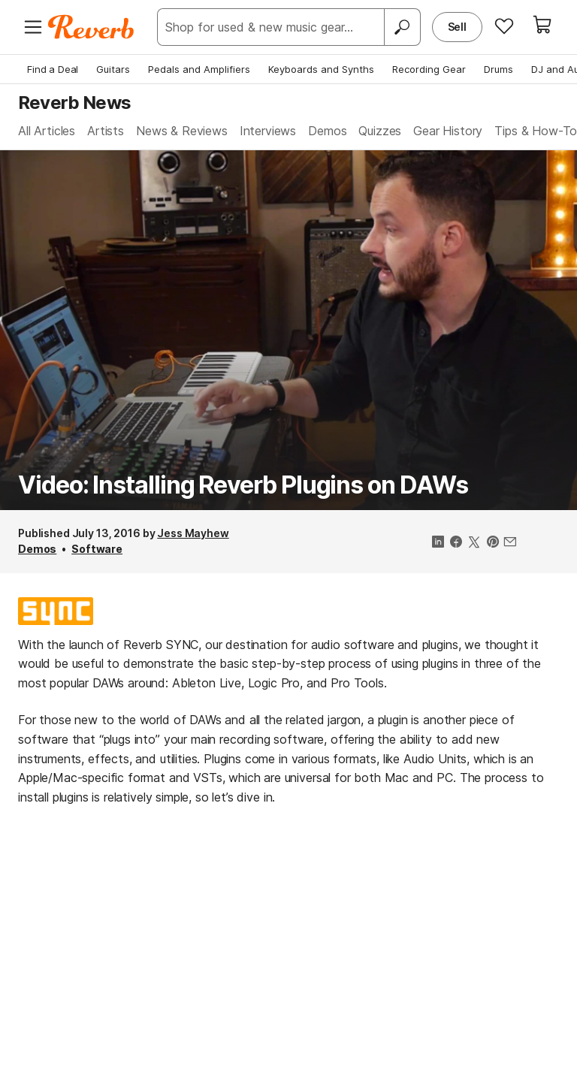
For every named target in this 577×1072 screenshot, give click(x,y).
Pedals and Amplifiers (199, 69)
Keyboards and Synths (321, 69)
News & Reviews (182, 130)
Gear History (447, 130)
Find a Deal (52, 69)
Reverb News (74, 102)
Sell (457, 26)
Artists (105, 130)
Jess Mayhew (192, 533)
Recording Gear (429, 69)
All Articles (46, 130)
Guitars (113, 69)
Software (96, 548)
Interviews (268, 130)
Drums (498, 69)
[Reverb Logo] (91, 27)
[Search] (402, 27)
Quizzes (379, 130)
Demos (327, 130)
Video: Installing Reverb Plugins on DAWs (242, 485)
